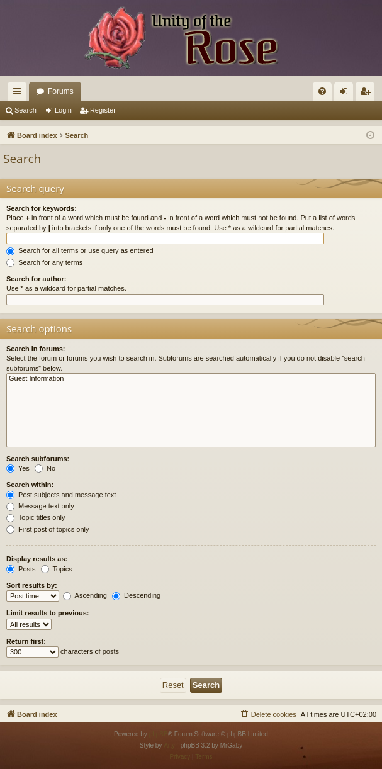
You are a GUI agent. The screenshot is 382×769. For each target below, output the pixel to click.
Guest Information (191, 378)
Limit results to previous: (47, 613)
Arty (169, 745)
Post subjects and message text (61, 494)
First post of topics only (47, 529)
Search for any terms (44, 262)
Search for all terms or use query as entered (80, 250)
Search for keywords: (41, 208)
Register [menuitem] (367, 94)
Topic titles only (35, 517)
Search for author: (36, 279)
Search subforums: (37, 459)
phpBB (158, 734)
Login (63, 110)
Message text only (40, 506)
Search (25, 110)
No (45, 468)
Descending (136, 595)
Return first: (26, 641)
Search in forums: (35, 348)
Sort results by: (31, 585)
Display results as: (36, 559)
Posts (21, 569)
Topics (56, 569)
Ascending (85, 595)
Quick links (19, 94)
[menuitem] (322, 91)
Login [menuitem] (346, 94)
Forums (61, 91)
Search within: (29, 484)
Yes (18, 468)
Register (103, 110)
